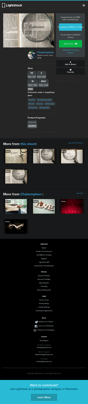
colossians (44, 107)
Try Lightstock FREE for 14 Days (70, 27)
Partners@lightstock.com (44, 354)
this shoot (28, 143)
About (44, 248)
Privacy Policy (44, 303)
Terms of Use (44, 300)
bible (31, 104)
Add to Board (70, 63)
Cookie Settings (44, 307)
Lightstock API (44, 262)
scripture (33, 107)
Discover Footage (44, 279)
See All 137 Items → (77, 143)
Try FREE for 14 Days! (44, 255)
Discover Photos (44, 275)
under (32, 100)
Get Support (44, 340)
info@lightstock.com (44, 347)
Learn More (44, 397)
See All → (81, 193)
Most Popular (44, 283)
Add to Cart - (70, 43)
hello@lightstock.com (44, 361)
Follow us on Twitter (46, 321)
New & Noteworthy (44, 290)
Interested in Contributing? (44, 266)
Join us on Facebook (45, 326)
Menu (84, 5)
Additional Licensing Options (70, 51)
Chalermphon (45, 52)
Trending (44, 286)
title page (49, 104)
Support (44, 258)
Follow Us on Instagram (45, 330)
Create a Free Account (44, 251)
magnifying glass (45, 100)
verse (40, 104)
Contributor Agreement (44, 310)
